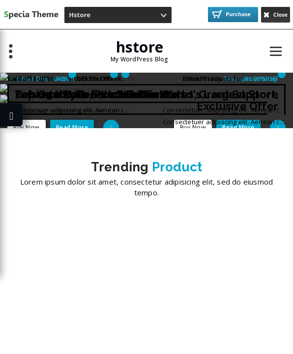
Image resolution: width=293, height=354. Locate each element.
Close (276, 14)
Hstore (79, 14)
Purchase (231, 14)
